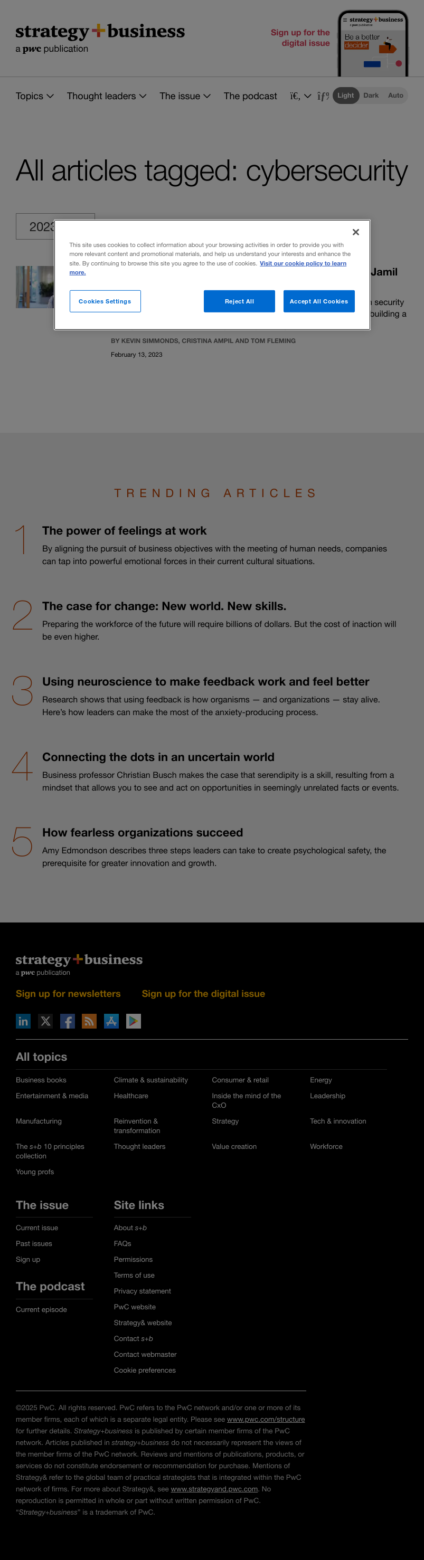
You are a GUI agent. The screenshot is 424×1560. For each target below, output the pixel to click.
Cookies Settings (105, 301)
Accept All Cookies (319, 301)
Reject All (240, 301)
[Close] (356, 232)
